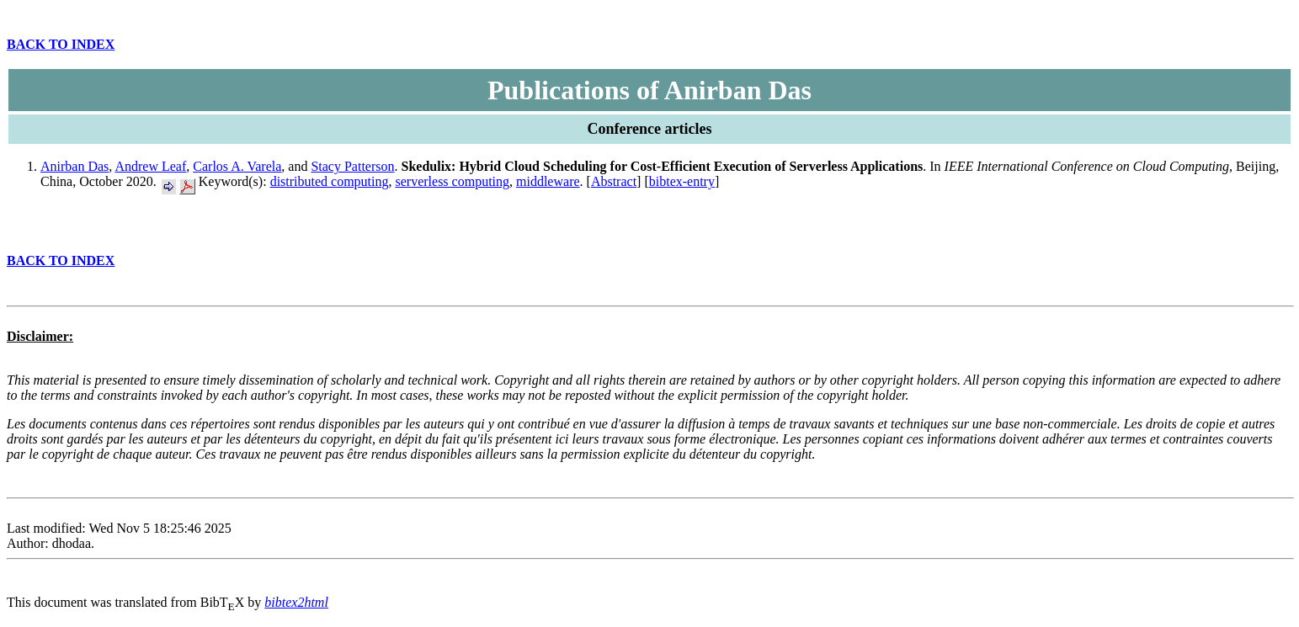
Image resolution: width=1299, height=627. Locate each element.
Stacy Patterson (352, 166)
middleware (548, 181)
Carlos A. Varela (237, 166)
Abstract (613, 181)
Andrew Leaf (150, 166)
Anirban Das (74, 166)
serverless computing (453, 181)
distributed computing (329, 181)
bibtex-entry (682, 181)
